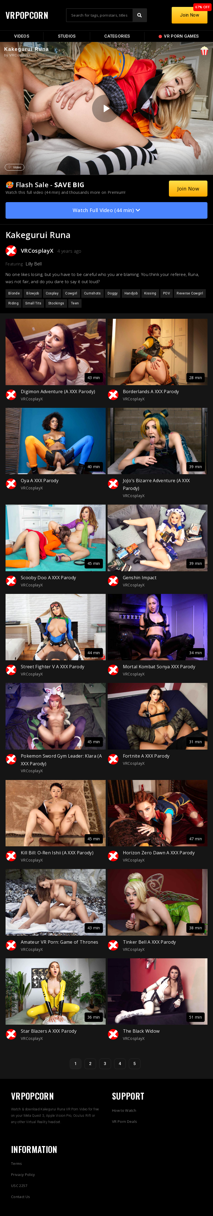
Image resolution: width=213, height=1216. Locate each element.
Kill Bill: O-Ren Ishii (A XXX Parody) (57, 853)
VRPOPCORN (27, 15)
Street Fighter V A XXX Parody (52, 667)
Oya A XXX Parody (40, 480)
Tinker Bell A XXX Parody (149, 942)
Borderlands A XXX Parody (151, 391)
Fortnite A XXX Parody (146, 756)
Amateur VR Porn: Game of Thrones (59, 942)
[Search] (139, 15)
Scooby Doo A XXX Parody (48, 578)
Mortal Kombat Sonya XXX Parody (159, 667)
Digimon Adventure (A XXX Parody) (58, 391)
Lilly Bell (34, 264)
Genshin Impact (139, 578)
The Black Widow (141, 1031)
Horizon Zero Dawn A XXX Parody (159, 853)
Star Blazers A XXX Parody (49, 1031)
